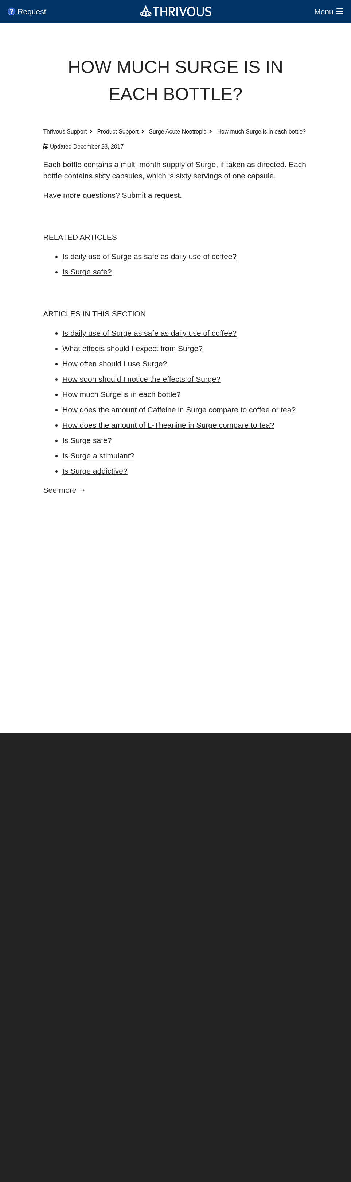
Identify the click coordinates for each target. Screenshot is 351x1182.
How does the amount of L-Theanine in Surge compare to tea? (168, 425)
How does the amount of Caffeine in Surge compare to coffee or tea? (179, 409)
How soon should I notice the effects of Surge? (141, 379)
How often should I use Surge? (114, 363)
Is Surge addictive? (95, 471)
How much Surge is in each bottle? (121, 394)
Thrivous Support (65, 131)
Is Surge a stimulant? (98, 455)
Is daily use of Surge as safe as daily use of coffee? (149, 256)
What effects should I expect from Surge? (132, 348)
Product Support (118, 131)
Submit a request (151, 195)
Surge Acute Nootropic (178, 131)
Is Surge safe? (87, 271)
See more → (64, 490)
